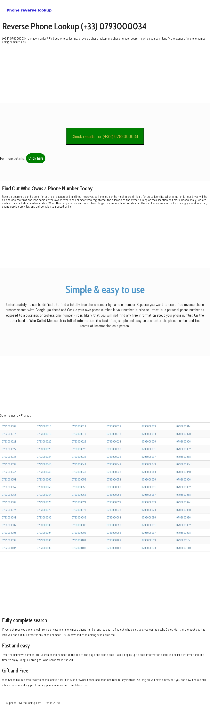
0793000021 (9, 441)
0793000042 (114, 464)
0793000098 (183, 533)
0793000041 (79, 464)
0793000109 (149, 548)
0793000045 (9, 472)
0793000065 (79, 495)
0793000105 (9, 548)
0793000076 (44, 510)
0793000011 (79, 426)
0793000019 (149, 434)
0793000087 (9, 525)
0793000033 (9, 457)
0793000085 (149, 517)
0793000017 (79, 434)
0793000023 (79, 441)
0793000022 (44, 441)
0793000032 (183, 449)
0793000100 (44, 540)
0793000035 (79, 457)
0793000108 (114, 548)
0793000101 (79, 540)
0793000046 (44, 472)
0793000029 (79, 449)
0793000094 (44, 533)
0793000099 (9, 540)
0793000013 (149, 426)
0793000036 (114, 457)
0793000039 (9, 464)
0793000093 (9, 533)
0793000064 (44, 495)
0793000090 (114, 525)
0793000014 (183, 426)
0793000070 (44, 502)
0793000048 (114, 472)
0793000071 (79, 502)
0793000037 (149, 457)
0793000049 (149, 472)
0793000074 (183, 502)
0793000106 (44, 548)
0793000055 (149, 479)
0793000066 (114, 495)
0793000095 (79, 533)
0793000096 (114, 533)
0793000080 (183, 510)
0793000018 (114, 434)
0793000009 (9, 426)
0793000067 (149, 495)
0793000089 (79, 525)
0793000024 (114, 441)
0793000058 (44, 487)
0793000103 (149, 540)
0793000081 (9, 517)
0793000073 (149, 502)
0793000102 (114, 540)
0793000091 (149, 525)
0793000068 (183, 495)
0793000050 (183, 472)
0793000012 (114, 426)
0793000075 (9, 510)
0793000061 (149, 487)
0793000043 (149, 464)
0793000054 (114, 479)
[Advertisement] (105, 74)
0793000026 (183, 441)
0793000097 (149, 533)
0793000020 (183, 434)
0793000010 (44, 426)
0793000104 (183, 540)
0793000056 (183, 479)
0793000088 (44, 525)
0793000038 (183, 457)
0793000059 (79, 487)
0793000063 (9, 495)
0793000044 (183, 464)
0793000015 (9, 434)
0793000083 (79, 517)
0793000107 (79, 548)
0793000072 (114, 502)
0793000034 (44, 457)
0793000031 (149, 449)
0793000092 (183, 525)
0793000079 (149, 510)
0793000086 (183, 517)
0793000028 (44, 449)
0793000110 (183, 548)
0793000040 (44, 464)
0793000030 (114, 449)
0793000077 (79, 510)
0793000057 (9, 487)
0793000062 (183, 487)
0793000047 (79, 472)
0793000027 (9, 449)
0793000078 (114, 510)
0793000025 (149, 441)
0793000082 (44, 517)
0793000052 (44, 479)
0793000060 (114, 487)
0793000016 (44, 434)
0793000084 (114, 517)
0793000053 (79, 479)
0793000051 (9, 479)
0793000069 (9, 502)
